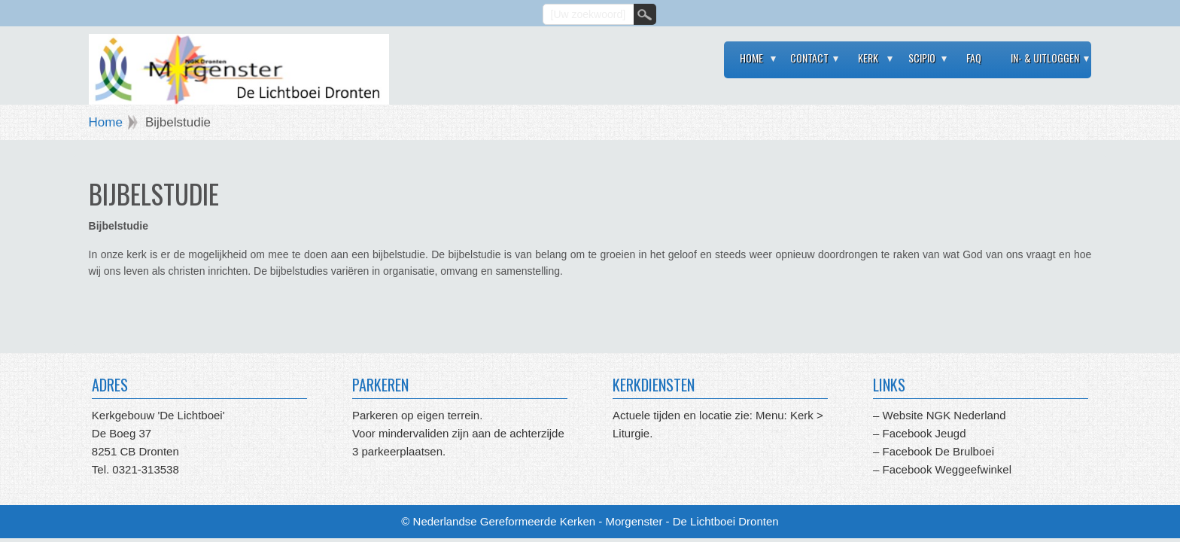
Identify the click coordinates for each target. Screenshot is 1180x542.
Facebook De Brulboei (938, 451)
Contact (809, 57)
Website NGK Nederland (944, 415)
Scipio (921, 57)
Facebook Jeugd (924, 433)
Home (751, 57)
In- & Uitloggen (1045, 57)
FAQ (973, 57)
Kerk (868, 57)
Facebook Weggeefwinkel (945, 469)
